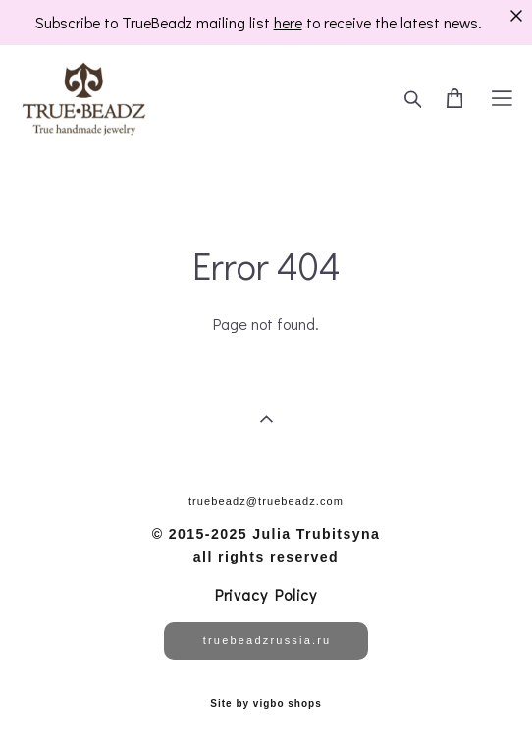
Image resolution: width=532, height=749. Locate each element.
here (288, 22)
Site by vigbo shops (265, 704)
